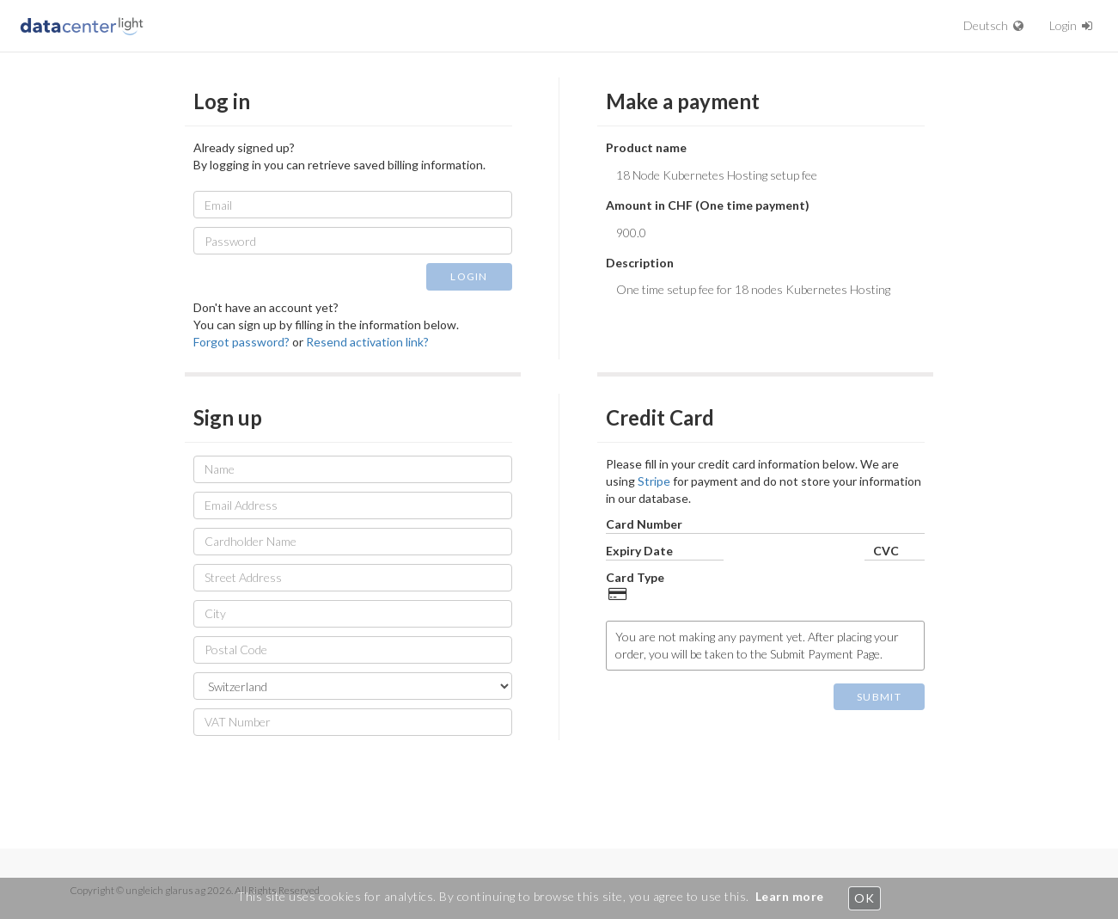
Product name (646, 147)
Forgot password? (241, 341)
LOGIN (469, 276)
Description (640, 262)
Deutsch (993, 25)
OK (864, 898)
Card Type (635, 577)
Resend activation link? (367, 341)
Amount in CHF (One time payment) (707, 205)
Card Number (644, 524)
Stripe (654, 481)
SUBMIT (879, 696)
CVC (886, 550)
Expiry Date (639, 550)
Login (1070, 25)
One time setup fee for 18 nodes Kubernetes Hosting (765, 302)
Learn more (789, 896)
